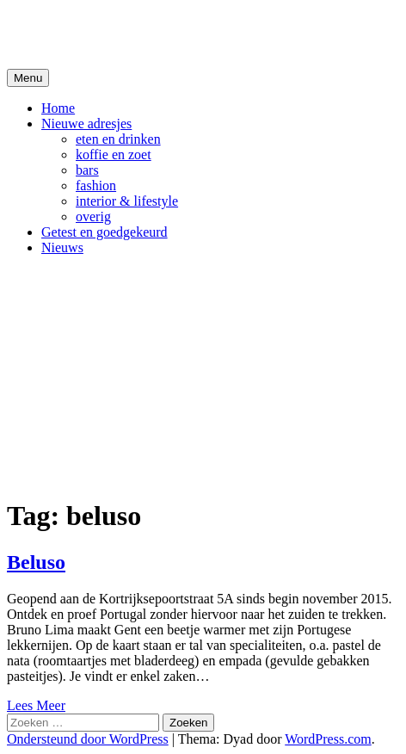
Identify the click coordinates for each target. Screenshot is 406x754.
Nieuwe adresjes (86, 123)
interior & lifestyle (127, 201)
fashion (96, 185)
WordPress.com (328, 739)
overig (93, 216)
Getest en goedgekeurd (104, 232)
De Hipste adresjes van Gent (173, 33)
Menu (28, 77)
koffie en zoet (113, 154)
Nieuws (62, 247)
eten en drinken (118, 139)
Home (58, 108)
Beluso (36, 562)
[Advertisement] (203, 375)
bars (87, 170)
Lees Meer (36, 705)
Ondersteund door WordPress (88, 739)
